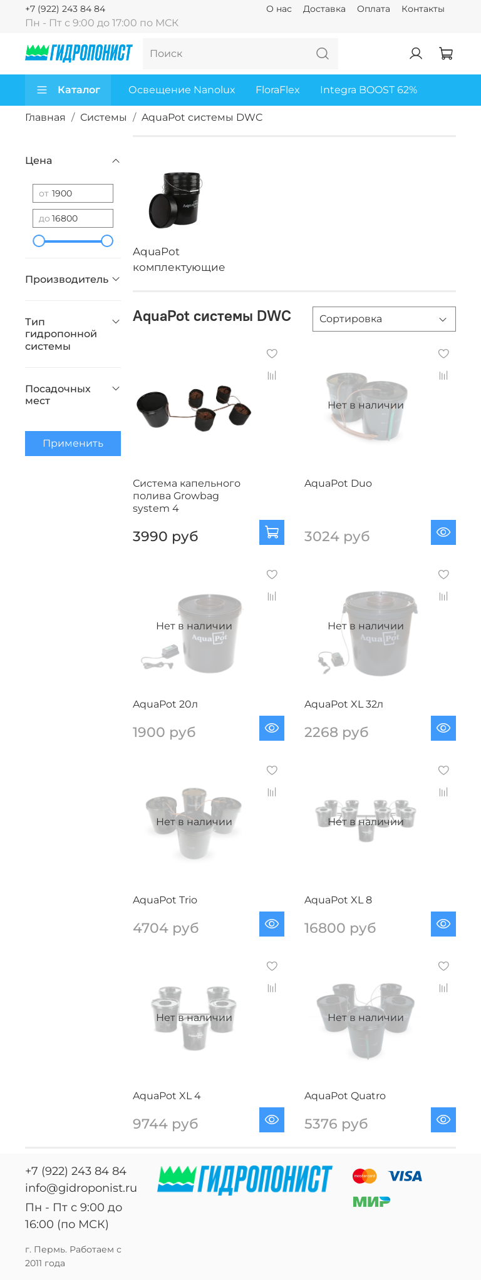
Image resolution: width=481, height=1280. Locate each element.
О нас (279, 8)
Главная (45, 117)
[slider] (38, 240)
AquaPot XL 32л (343, 704)
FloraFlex (278, 90)
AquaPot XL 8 (338, 900)
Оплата (373, 8)
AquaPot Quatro (345, 1096)
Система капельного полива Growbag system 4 (186, 495)
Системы (103, 117)
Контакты (423, 8)
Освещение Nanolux (181, 90)
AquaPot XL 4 (167, 1096)
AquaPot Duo (338, 483)
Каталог (68, 90)
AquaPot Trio (165, 900)
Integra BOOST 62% (368, 90)
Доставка (324, 8)
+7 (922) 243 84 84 (65, 8)
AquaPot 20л (165, 704)
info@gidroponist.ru (81, 1188)
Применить (73, 443)
